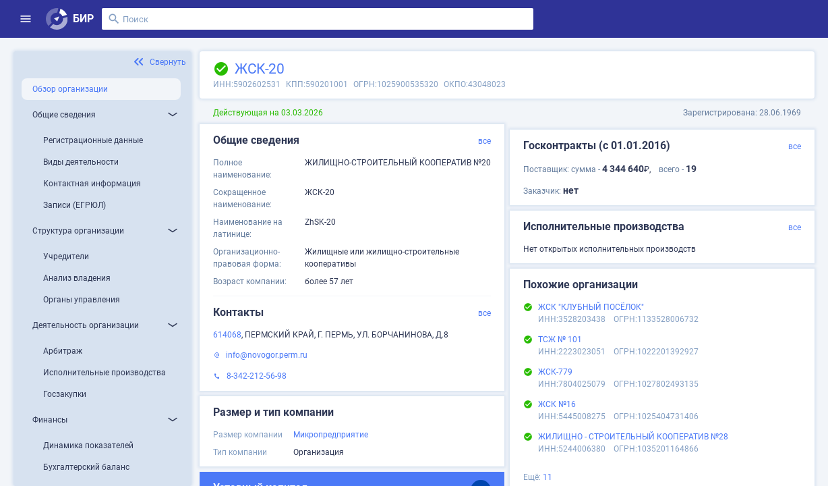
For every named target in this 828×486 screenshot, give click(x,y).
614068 (227, 335)
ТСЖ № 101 (560, 339)
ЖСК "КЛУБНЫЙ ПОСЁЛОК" (591, 307)
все (484, 141)
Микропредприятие (330, 434)
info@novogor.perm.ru (266, 355)
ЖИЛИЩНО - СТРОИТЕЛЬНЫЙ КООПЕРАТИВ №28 (633, 436)
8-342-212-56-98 (257, 376)
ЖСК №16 (557, 404)
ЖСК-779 (555, 372)
